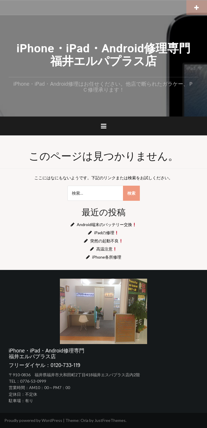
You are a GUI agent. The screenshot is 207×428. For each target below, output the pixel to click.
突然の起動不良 (106, 240)
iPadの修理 (106, 232)
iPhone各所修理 (106, 257)
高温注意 (106, 248)
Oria (84, 420)
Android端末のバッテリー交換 (106, 224)
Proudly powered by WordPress (33, 420)
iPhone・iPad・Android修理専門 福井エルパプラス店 (109, 55)
